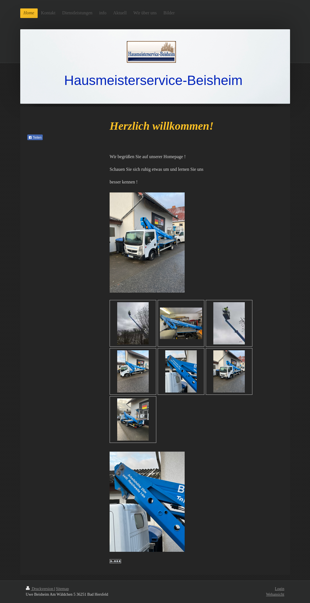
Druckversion (40, 589)
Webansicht (275, 594)
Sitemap (62, 589)
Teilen (35, 138)
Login (279, 589)
